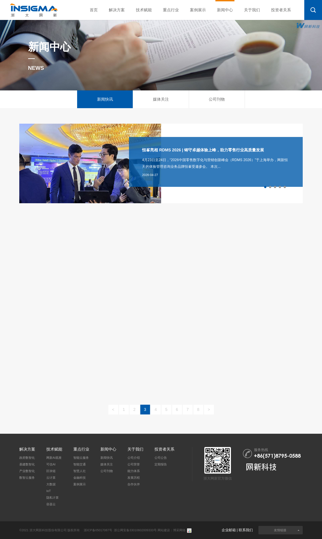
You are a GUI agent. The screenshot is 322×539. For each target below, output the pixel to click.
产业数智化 (27, 471)
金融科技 (79, 477)
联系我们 (246, 530)
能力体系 (133, 471)
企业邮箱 (229, 530)
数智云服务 (27, 477)
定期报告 (160, 464)
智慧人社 (79, 471)
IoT (48, 491)
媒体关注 (106, 464)
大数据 (51, 484)
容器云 (51, 504)
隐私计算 (52, 497)
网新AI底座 (54, 457)
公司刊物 (106, 471)
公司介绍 (133, 457)
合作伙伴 (133, 484)
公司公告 (160, 457)
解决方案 (117, 10)
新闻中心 (225, 6)
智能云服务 (81, 457)
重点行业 (171, 10)
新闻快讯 (106, 457)
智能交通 (79, 464)
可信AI (50, 464)
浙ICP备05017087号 (98, 530)
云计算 (51, 477)
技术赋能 (144, 10)
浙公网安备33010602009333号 (135, 530)
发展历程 (133, 477)
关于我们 (252, 10)
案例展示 (198, 10)
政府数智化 (27, 457)
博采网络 (179, 530)
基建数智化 (27, 464)
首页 (94, 10)
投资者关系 (281, 10)
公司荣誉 (133, 464)
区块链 (51, 471)
